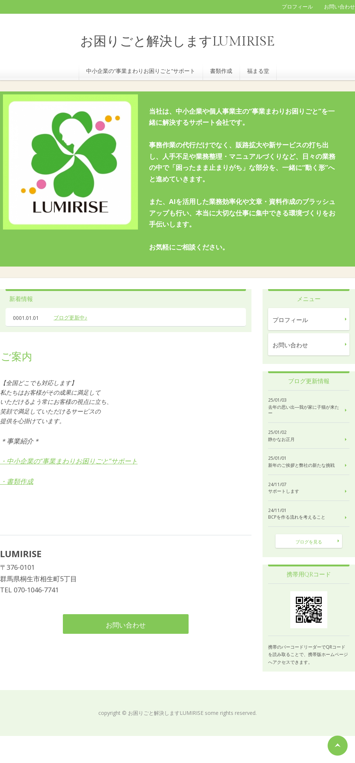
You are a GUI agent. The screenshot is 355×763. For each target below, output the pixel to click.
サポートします (283, 491)
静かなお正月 (281, 439)
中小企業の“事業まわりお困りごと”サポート (140, 70)
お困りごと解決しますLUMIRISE (177, 41)
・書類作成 (16, 481)
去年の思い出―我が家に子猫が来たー (303, 410)
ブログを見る (308, 542)
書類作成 (221, 70)
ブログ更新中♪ (70, 317)
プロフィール (297, 6)
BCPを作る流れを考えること (296, 517)
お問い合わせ (339, 6)
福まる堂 (258, 70)
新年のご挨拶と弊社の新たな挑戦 (301, 465)
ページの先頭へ (338, 746)
